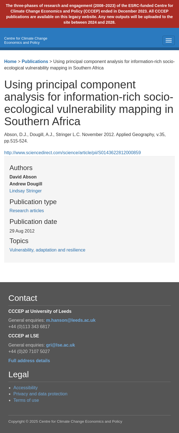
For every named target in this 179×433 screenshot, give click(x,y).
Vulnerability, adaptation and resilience (47, 250)
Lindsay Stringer (25, 190)
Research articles (26, 210)
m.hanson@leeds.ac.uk (70, 320)
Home (10, 61)
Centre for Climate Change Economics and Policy (25, 40)
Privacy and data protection (40, 393)
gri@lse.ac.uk (60, 345)
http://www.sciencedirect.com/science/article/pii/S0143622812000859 (72, 152)
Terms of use (26, 400)
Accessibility (25, 387)
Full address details (29, 360)
